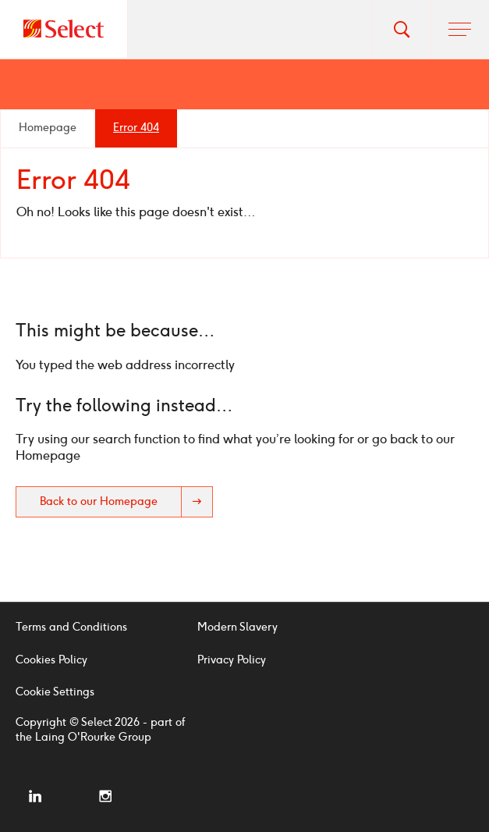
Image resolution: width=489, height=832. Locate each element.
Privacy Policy (231, 660)
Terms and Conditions (71, 627)
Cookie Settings (55, 692)
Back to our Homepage (126, 502)
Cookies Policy (51, 660)
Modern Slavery (237, 627)
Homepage (47, 127)
